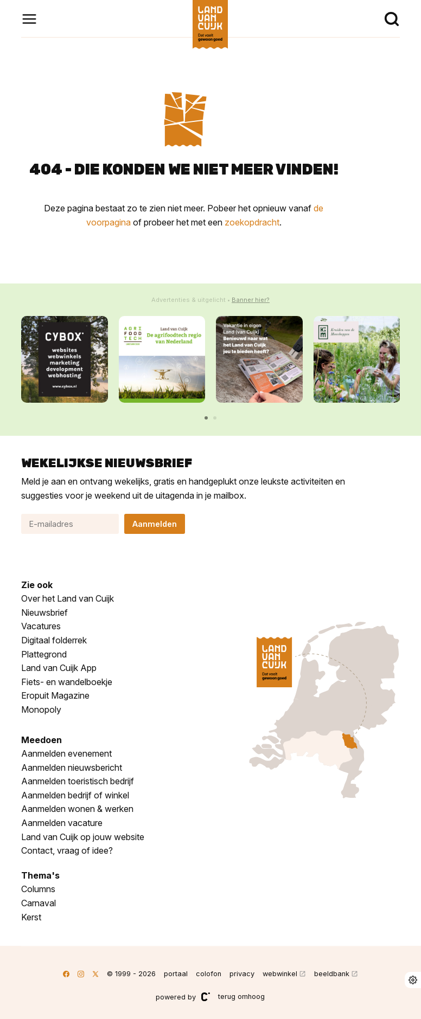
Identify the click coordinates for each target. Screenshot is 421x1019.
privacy (241, 974)
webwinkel (280, 974)
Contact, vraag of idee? (67, 850)
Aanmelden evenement (66, 753)
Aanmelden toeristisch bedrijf (77, 781)
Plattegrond (44, 654)
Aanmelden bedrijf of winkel (75, 795)
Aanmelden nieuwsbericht (71, 767)
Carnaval (38, 903)
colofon (208, 974)
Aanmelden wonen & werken (77, 808)
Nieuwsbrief (44, 612)
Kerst (31, 917)
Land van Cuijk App (59, 667)
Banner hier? (251, 300)
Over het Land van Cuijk (67, 598)
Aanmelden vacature (62, 822)
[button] (206, 418)
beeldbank (331, 974)
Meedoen (41, 739)
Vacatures (41, 626)
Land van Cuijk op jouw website (82, 836)
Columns (38, 888)
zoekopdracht (252, 222)
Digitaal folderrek (54, 640)
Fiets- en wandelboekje (66, 681)
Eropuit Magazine (55, 695)
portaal (176, 974)
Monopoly (41, 709)
